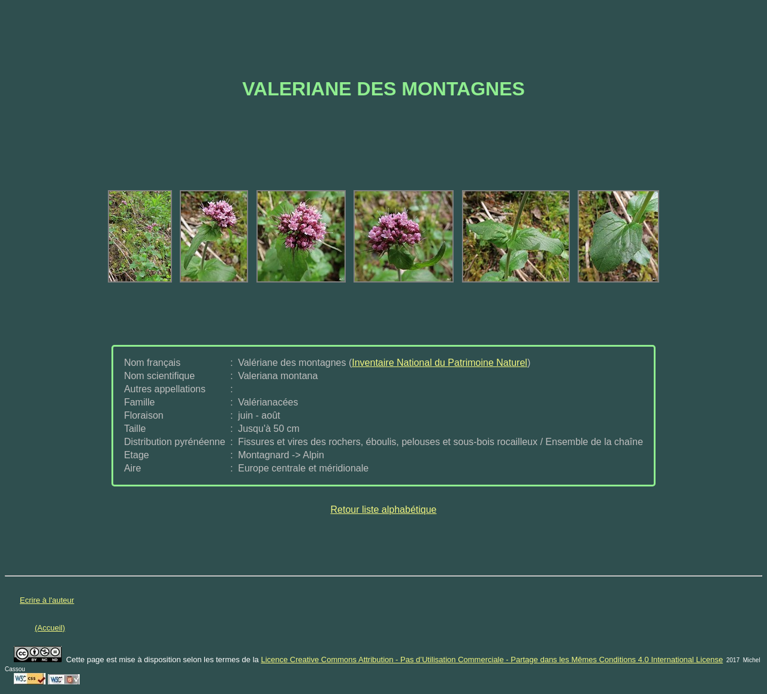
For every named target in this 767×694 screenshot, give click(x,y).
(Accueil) (50, 627)
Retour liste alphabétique (383, 509)
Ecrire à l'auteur (47, 600)
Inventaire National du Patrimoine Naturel (439, 362)
